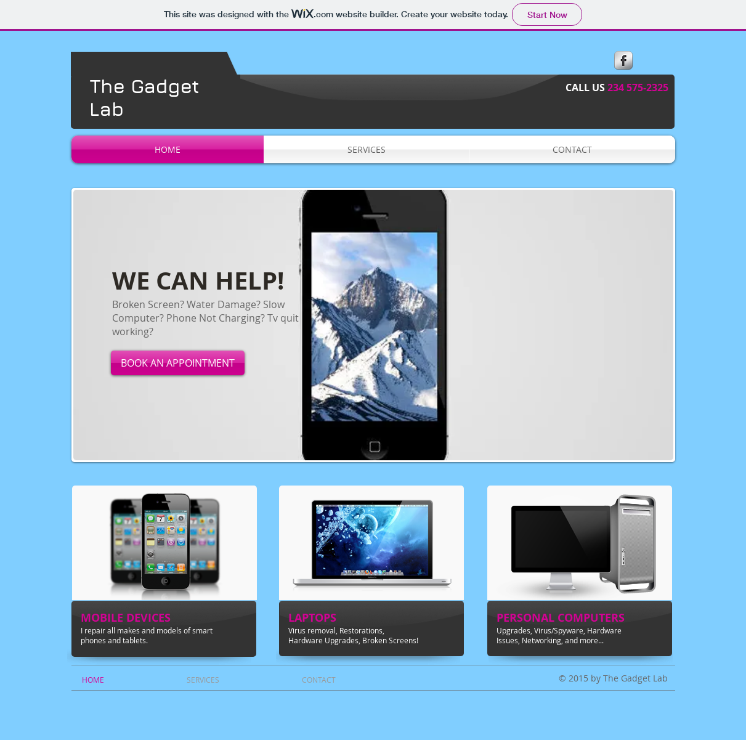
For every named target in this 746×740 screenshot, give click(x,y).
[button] (373, 325)
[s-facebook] (623, 60)
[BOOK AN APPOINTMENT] (178, 363)
